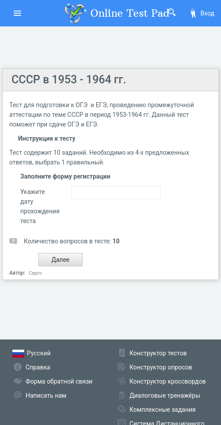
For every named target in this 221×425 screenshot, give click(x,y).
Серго (35, 273)
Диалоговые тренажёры (165, 395)
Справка (38, 367)
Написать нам (46, 395)
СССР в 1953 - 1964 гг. (68, 79)
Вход (201, 13)
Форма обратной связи (59, 381)
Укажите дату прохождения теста (39, 206)
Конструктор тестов (158, 353)
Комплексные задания (163, 409)
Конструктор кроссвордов (168, 381)
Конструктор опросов (161, 367)
